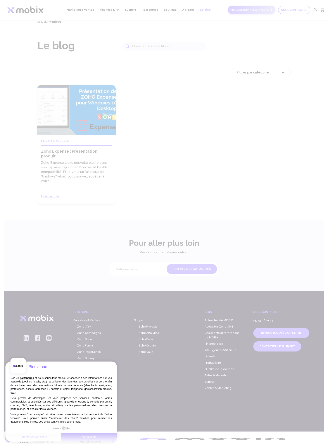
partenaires (27, 378)
